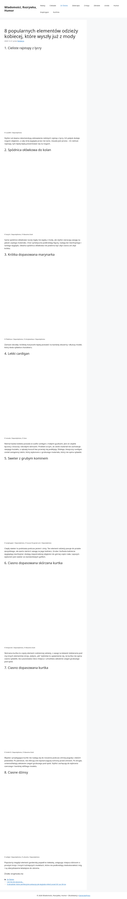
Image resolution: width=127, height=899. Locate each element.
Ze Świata (64, 5)
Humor (116, 5)
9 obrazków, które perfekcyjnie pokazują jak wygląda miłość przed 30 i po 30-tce (36, 884)
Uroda (106, 5)
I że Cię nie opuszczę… (15, 882)
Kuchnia (56, 12)
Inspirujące (44, 12)
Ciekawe (53, 5)
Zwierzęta (76, 5)
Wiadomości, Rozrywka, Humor (20, 8)
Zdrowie (97, 5)
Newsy (42, 5)
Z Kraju (86, 5)
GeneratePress (84, 895)
